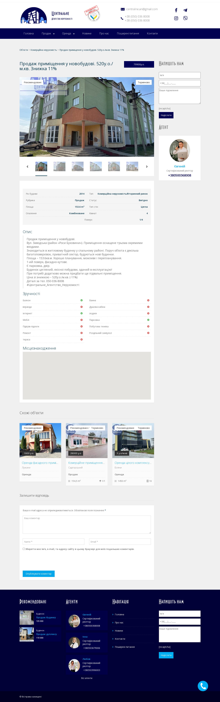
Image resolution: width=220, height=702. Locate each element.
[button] (87, 373)
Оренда (66, 33)
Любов (86, 658)
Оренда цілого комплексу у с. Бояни (139, 463)
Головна (29, 33)
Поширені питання (128, 33)
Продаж (46, 33)
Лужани (26, 467)
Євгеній (179, 166)
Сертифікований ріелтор (179, 170)
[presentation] (47, 561)
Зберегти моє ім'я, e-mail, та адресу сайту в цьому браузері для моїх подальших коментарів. (79, 549)
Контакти (152, 33)
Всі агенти (86, 678)
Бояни (118, 467)
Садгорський (75, 467)
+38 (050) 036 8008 (137, 16)
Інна (85, 636)
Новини (86, 33)
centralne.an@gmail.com (142, 9)
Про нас (104, 33)
